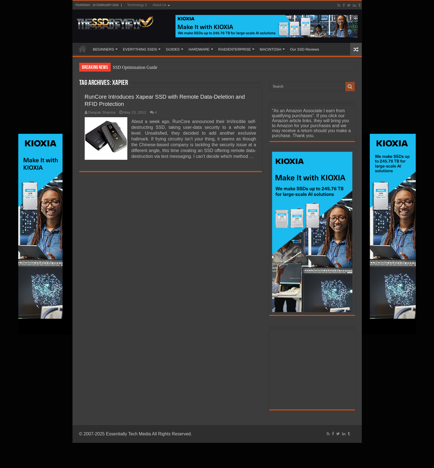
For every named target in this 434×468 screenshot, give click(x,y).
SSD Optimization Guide (135, 67)
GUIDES (173, 49)
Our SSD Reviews (304, 49)
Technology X (137, 5)
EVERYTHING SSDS (140, 49)
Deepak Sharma (101, 112)
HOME (82, 48)
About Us (159, 5)
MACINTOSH (270, 49)
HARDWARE (198, 49)
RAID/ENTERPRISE (234, 49)
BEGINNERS (103, 49)
